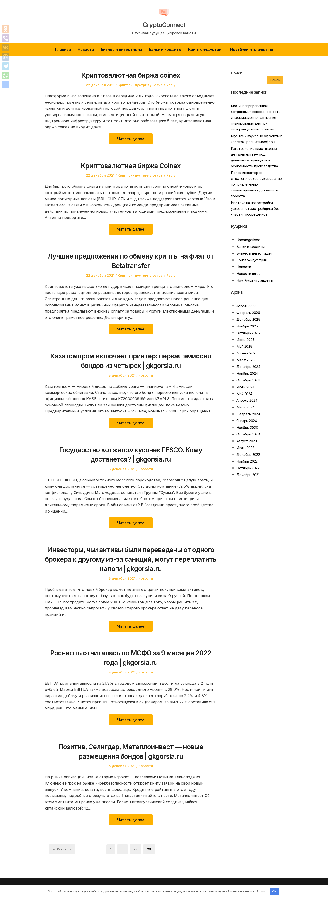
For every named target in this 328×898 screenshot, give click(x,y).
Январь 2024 (246, 420)
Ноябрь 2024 (247, 373)
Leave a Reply (163, 85)
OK (274, 891)
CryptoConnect (164, 23)
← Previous (62, 849)
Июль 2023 (245, 448)
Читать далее (130, 138)
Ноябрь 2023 (247, 427)
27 (137, 849)
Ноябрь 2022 (247, 461)
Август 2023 (246, 441)
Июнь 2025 (245, 339)
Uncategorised (248, 240)
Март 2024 (245, 407)
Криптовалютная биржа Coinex (130, 165)
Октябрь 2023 (248, 434)
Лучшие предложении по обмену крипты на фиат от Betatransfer (130, 260)
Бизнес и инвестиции (121, 49)
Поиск (236, 73)
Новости (86, 49)
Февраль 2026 (248, 312)
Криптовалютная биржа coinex (130, 74)
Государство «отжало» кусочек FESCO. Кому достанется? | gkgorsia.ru (130, 454)
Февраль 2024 (248, 414)
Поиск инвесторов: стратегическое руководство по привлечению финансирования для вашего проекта (256, 184)
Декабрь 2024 (248, 366)
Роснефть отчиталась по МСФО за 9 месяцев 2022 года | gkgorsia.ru (131, 657)
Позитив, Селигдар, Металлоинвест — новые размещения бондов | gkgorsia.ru (130, 751)
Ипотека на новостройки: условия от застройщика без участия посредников (255, 209)
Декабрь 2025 (248, 319)
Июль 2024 (245, 387)
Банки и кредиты (165, 49)
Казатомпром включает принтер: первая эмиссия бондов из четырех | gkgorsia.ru (131, 360)
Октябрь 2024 (248, 380)
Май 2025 (244, 346)
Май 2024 (244, 393)
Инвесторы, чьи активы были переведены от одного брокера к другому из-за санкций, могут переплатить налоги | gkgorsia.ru (131, 558)
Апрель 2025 (246, 353)
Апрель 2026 (246, 306)
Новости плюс (248, 273)
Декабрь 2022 (248, 454)
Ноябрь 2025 (247, 326)
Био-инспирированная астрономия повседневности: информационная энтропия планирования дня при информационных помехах (256, 117)
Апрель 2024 (246, 400)
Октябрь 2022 (248, 468)
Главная (63, 49)
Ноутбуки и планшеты (251, 49)
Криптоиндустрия (205, 49)
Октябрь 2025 (248, 333)
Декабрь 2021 (247, 475)
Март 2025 (245, 360)
